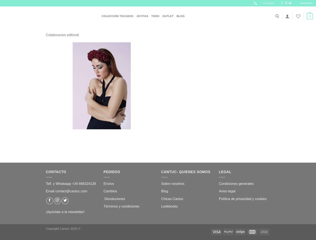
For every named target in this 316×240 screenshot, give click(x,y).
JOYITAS (142, 16)
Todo (155, 16)
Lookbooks (169, 206)
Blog (181, 16)
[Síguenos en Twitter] (65, 200)
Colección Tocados (117, 16)
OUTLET (168, 16)
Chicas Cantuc (172, 199)
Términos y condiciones (122, 206)
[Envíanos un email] (290, 3)
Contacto (268, 3)
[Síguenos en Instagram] (286, 3)
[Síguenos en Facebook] (282, 3)
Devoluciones (115, 199)
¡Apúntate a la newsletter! (65, 212)
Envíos (109, 184)
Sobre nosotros (173, 184)
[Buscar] (277, 16)
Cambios (110, 191)
